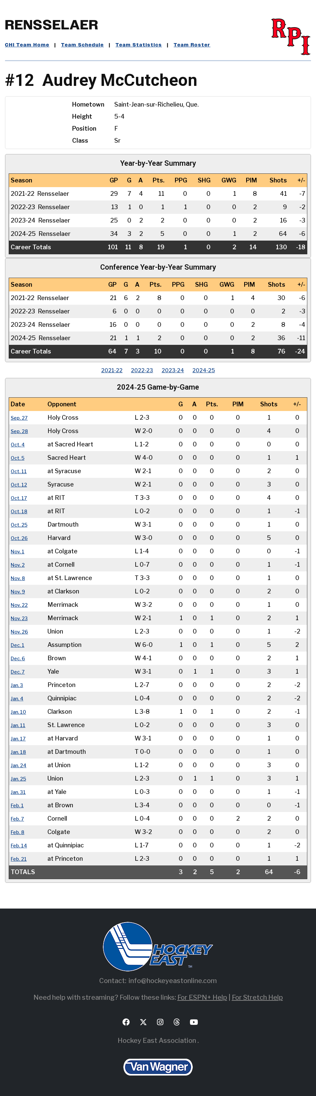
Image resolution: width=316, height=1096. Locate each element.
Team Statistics (139, 45)
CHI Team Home (27, 45)
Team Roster (192, 45)
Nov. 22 (21, 604)
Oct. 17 (21, 497)
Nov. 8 (20, 577)
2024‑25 (214, 370)
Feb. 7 (19, 818)
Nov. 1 (19, 551)
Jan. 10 (20, 711)
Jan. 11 (19, 724)
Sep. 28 (21, 430)
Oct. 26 (21, 537)
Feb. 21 (21, 858)
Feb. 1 (19, 805)
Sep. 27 (21, 417)
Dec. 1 (19, 644)
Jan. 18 (20, 751)
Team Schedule (82, 45)
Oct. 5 (19, 457)
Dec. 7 (19, 671)
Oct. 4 (19, 444)
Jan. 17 (20, 738)
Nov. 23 (21, 618)
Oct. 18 (21, 511)
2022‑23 (138, 370)
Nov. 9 (20, 591)
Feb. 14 (21, 845)
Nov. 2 (19, 564)
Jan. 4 (18, 698)
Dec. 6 (20, 658)
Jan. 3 (18, 684)
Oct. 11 (20, 470)
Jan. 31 (20, 791)
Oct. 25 (21, 524)
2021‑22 (101, 370)
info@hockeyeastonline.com (173, 981)
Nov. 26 (21, 631)
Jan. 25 (20, 778)
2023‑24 (176, 370)
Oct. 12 (21, 484)
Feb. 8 (19, 831)
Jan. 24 (20, 765)
